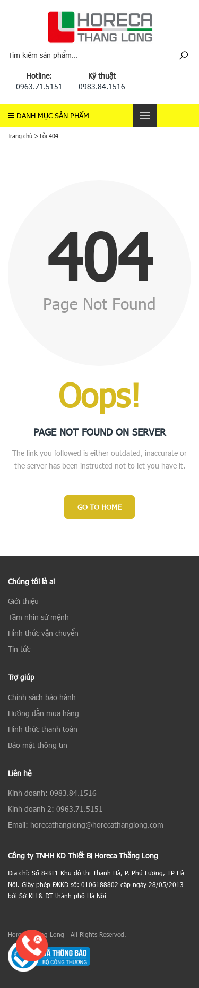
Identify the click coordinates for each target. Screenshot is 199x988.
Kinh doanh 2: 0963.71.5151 (55, 809)
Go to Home (99, 507)
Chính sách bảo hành (42, 697)
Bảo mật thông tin (37, 745)
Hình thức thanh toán (42, 729)
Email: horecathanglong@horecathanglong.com (85, 825)
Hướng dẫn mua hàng (43, 713)
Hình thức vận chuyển (43, 633)
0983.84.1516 (102, 86)
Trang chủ (20, 135)
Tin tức (19, 649)
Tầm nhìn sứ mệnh (38, 617)
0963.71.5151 (39, 86)
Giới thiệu (23, 601)
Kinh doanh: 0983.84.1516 (52, 793)
